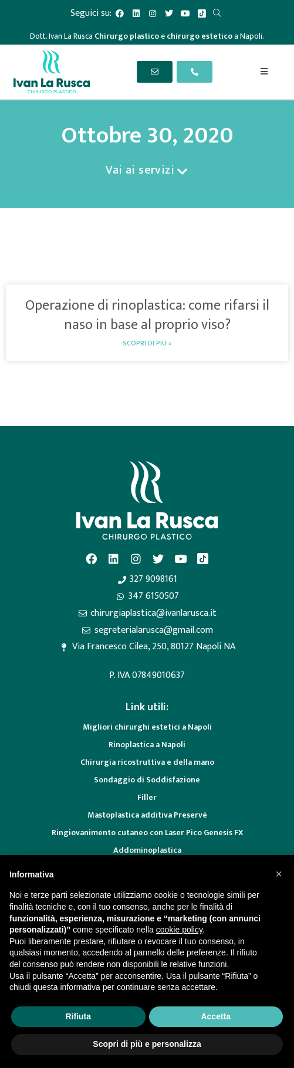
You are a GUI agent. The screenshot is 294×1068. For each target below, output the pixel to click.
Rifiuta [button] (78, 1016)
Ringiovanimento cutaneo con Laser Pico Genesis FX (147, 832)
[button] (278, 873)
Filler (147, 797)
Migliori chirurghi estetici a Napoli (147, 727)
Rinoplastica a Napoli (147, 744)
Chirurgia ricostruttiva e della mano (147, 762)
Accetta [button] (216, 1016)
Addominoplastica (147, 850)
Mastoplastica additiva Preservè (147, 815)
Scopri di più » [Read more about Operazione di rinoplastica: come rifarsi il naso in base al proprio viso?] (147, 343)
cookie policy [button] (179, 929)
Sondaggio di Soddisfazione (147, 779)
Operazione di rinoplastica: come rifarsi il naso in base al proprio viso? (147, 315)
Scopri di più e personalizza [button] (147, 1044)
